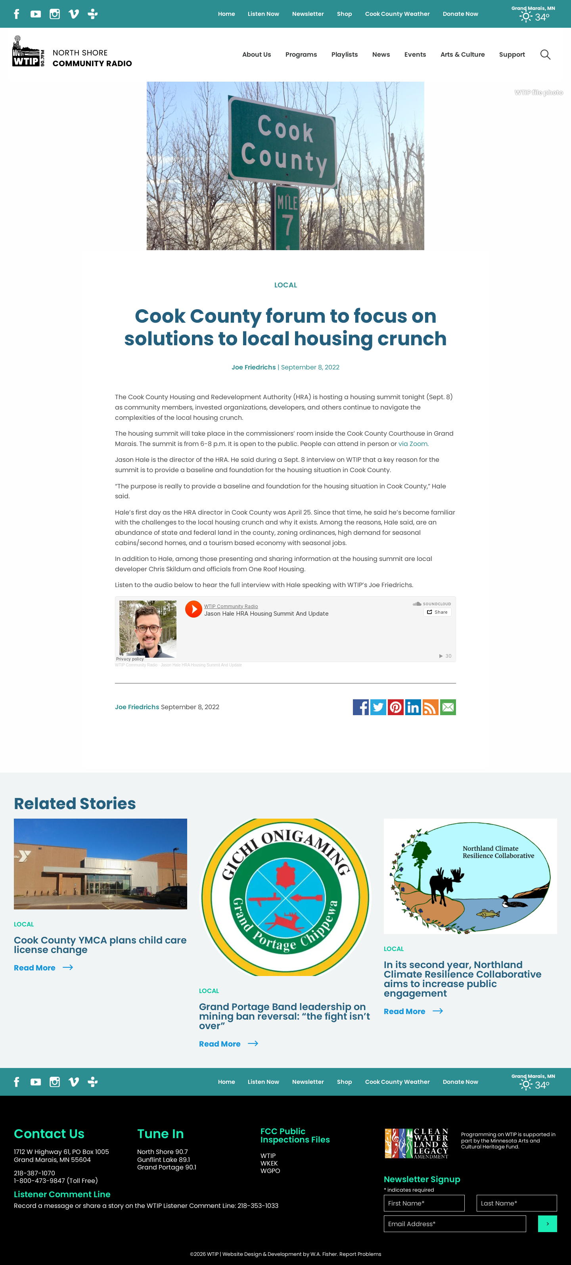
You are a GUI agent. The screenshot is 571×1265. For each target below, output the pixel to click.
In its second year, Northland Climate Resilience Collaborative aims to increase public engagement (463, 979)
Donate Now (460, 14)
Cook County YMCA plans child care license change (100, 945)
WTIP (268, 1155)
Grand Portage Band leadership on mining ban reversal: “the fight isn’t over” (284, 1016)
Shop (344, 14)
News (381, 54)
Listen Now (263, 14)
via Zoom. (414, 443)
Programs (301, 54)
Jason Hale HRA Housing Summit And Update (201, 665)
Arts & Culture (463, 54)
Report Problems (360, 1254)
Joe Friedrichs (254, 367)
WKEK (269, 1163)
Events (415, 54)
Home (226, 14)
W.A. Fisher (323, 1254)
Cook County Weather (397, 14)
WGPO (270, 1170)
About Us (256, 54)
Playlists (344, 54)
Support (512, 54)
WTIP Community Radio (136, 665)
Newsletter (308, 14)
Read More (44, 968)
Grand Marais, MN (533, 8)
